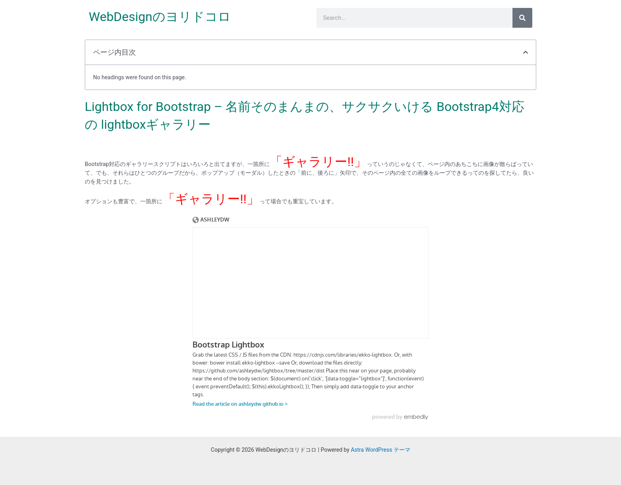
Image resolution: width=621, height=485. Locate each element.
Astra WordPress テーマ (380, 450)
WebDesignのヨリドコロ (160, 16)
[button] (525, 52)
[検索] (522, 18)
